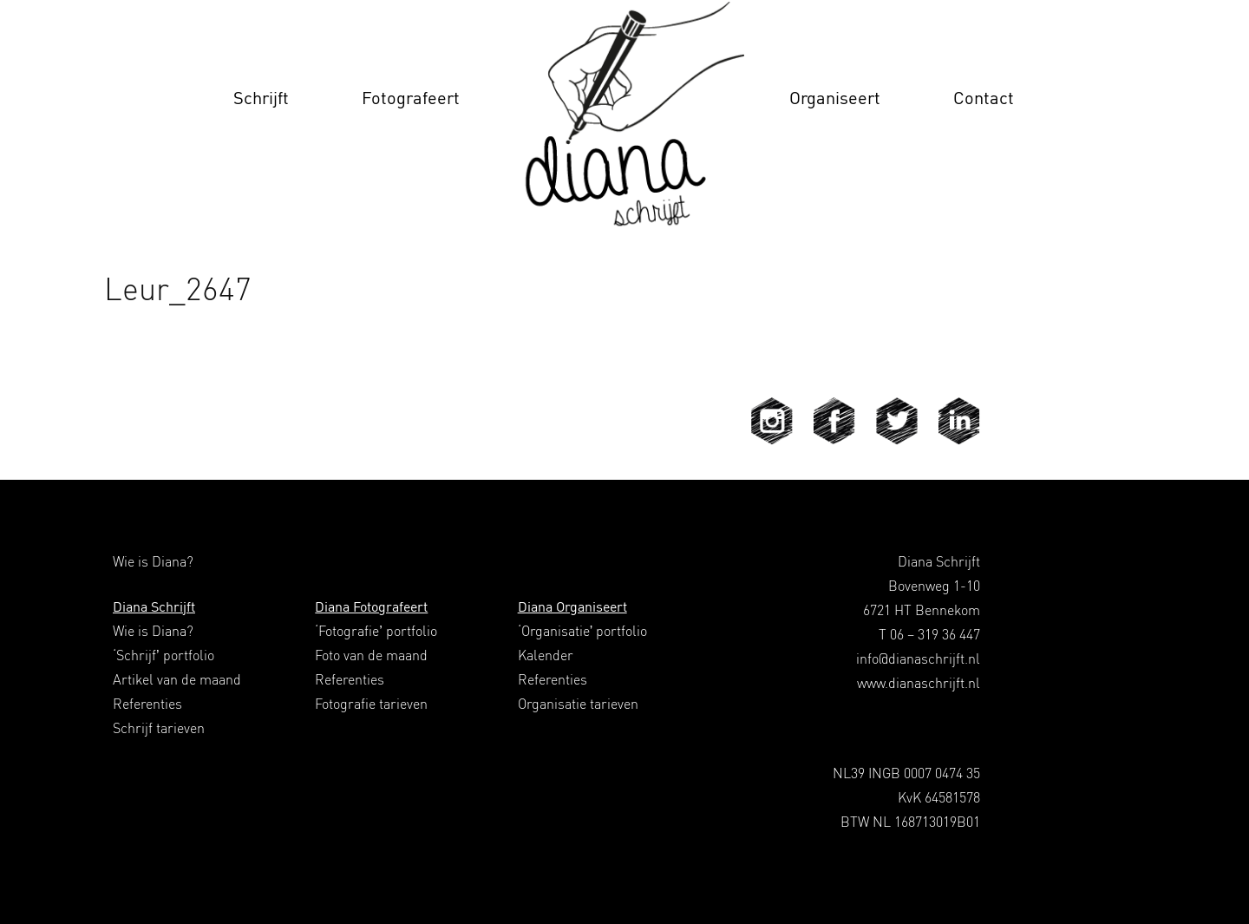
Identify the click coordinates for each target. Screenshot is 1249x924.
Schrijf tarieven (159, 728)
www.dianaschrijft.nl (918, 682)
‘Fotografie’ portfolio (376, 630)
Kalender (545, 655)
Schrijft (261, 97)
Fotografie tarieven (371, 703)
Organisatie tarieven (578, 703)
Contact (983, 97)
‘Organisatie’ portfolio (583, 630)
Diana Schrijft (154, 606)
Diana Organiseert (572, 606)
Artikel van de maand (177, 679)
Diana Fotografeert (371, 606)
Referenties (147, 703)
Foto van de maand (371, 655)
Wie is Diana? (153, 630)
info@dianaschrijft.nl (918, 658)
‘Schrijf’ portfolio (163, 655)
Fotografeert (411, 97)
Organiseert (834, 97)
